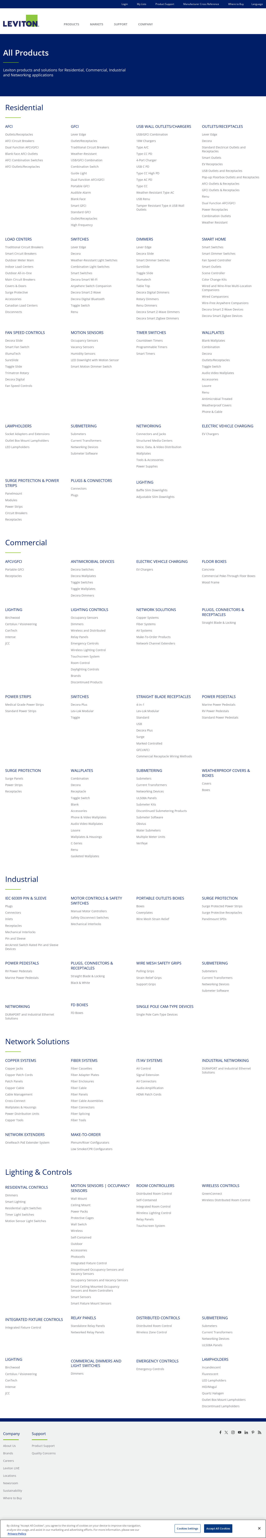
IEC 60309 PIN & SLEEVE (26, 898)
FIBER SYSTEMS (84, 1060)
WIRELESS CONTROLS (220, 1185)
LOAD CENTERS (18, 239)
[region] (133, 1529)
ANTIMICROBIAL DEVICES (92, 561)
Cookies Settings (187, 1528)
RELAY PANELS (83, 1317)
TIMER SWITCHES (151, 332)
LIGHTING (13, 609)
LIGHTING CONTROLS (89, 609)
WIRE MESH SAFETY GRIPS (158, 963)
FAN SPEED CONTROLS (25, 332)
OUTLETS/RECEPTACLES (222, 126)
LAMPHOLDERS (18, 425)
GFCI (75, 126)
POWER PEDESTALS (219, 696)
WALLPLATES (213, 332)
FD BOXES (79, 1004)
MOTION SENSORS (87, 332)
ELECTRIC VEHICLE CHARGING (227, 425)
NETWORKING (148, 425)
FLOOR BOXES (214, 561)
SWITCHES (80, 239)
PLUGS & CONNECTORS (91, 480)
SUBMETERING (84, 425)
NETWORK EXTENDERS (25, 1134)
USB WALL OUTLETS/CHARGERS (163, 126)
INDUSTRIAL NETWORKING (225, 1060)
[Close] (259, 1528)
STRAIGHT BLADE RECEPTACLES (163, 696)
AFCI (9, 126)
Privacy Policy (17, 1534)
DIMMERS (144, 239)
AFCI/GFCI (13, 561)
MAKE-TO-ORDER (86, 1134)
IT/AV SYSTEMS (149, 1060)
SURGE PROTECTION (23, 770)
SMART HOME (214, 239)
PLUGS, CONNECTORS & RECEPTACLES (223, 612)
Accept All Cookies (218, 1528)
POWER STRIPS (18, 696)
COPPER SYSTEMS (20, 1060)
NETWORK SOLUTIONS (156, 609)
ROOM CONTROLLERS (155, 1185)
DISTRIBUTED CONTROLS (158, 1317)
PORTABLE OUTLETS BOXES (160, 898)
